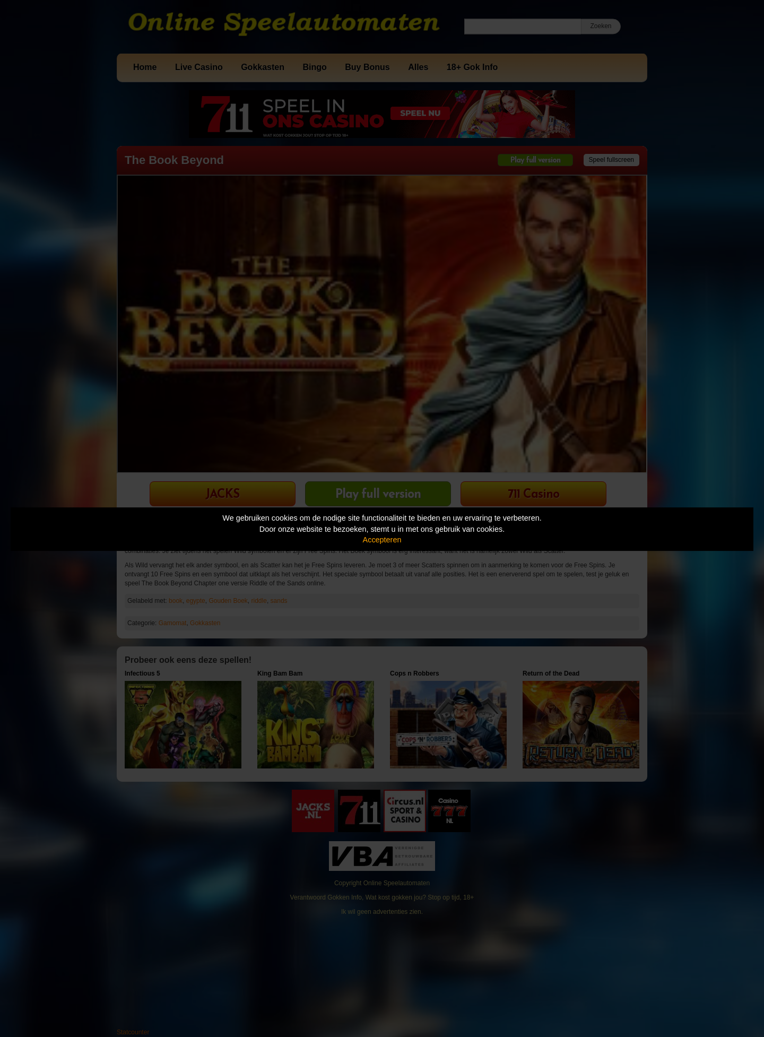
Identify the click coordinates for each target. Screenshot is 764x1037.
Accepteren (382, 539)
